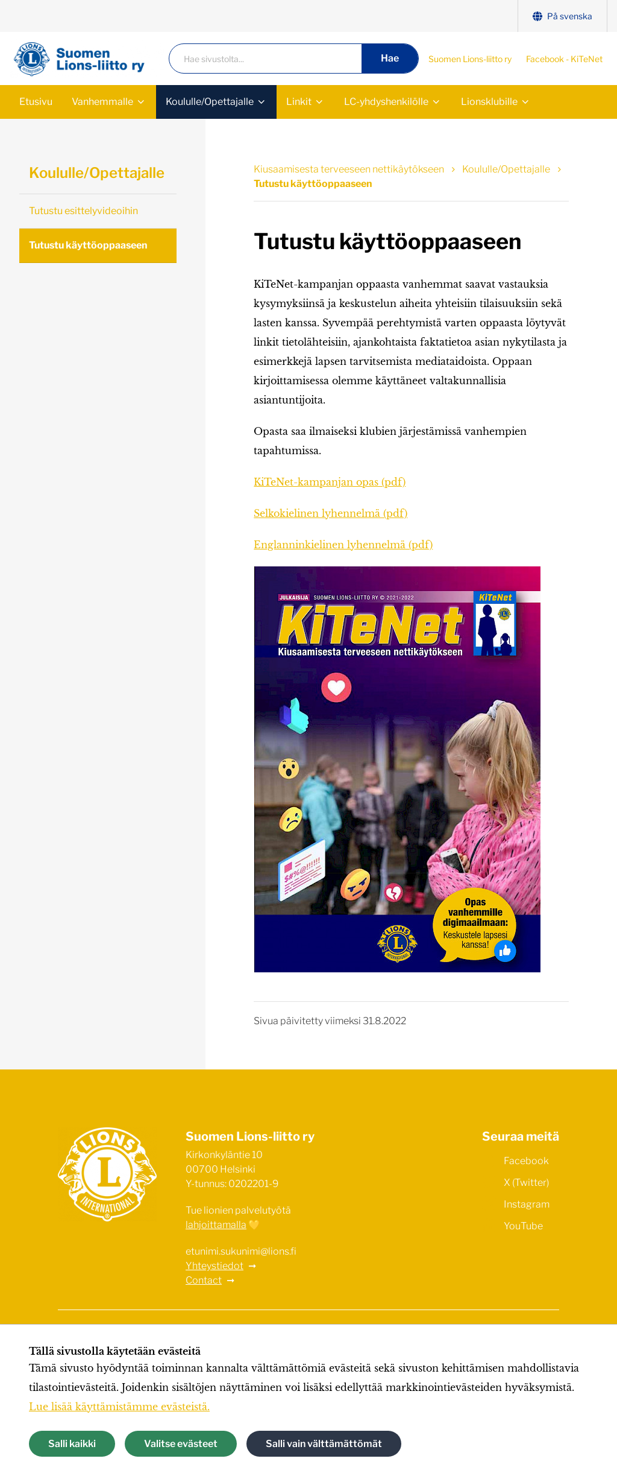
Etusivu (35, 101)
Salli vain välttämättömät (324, 1443)
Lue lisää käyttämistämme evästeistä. (119, 1407)
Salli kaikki (72, 1443)
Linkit (299, 101)
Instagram (516, 1203)
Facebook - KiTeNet (564, 59)
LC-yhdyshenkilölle (386, 101)
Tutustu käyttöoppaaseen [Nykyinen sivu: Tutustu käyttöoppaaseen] (313, 183)
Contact (204, 1280)
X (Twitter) (515, 1181)
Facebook (515, 1160)
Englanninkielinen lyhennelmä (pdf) (343, 545)
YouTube (512, 1225)
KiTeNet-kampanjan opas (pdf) (330, 482)
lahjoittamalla (216, 1225)
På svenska (562, 16)
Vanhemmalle (102, 101)
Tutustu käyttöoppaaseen (88, 245)
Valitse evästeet (181, 1443)
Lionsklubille (489, 101)
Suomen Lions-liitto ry (470, 59)
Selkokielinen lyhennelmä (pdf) (330, 513)
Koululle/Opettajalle (210, 101)
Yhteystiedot (214, 1266)
